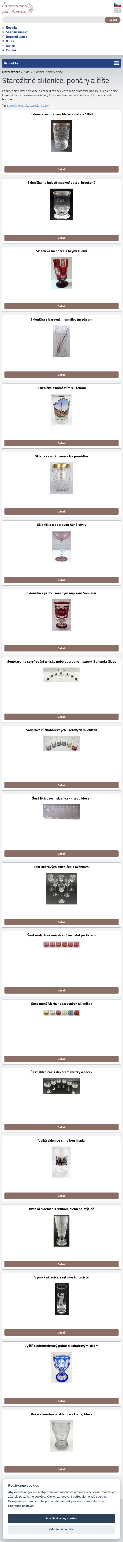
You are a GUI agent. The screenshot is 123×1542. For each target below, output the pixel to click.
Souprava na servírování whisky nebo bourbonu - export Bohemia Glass (61, 661)
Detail (61, 169)
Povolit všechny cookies (61, 1518)
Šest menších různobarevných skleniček (61, 1004)
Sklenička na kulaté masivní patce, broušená (61, 183)
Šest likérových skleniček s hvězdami (61, 867)
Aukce (8, 46)
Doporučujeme (15, 36)
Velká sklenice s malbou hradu (61, 1140)
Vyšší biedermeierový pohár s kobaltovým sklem (61, 1346)
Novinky (10, 27)
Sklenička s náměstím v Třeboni (61, 388)
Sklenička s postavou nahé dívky (61, 525)
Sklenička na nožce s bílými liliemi (61, 251)
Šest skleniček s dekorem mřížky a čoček (61, 1072)
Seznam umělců (15, 32)
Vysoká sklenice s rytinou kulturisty (61, 1277)
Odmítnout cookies (61, 1529)
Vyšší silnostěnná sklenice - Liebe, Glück (61, 1414)
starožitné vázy (39, 105)
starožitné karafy (17, 105)
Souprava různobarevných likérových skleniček (61, 730)
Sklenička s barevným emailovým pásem (61, 319)
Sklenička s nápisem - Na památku (61, 456)
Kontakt (10, 50)
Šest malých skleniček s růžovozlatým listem (61, 935)
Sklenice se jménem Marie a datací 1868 (62, 114)
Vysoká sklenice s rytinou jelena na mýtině (61, 1209)
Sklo (26, 72)
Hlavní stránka (11, 72)
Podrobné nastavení (21, 1506)
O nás (8, 41)
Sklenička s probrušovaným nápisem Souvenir (61, 593)
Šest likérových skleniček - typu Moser (61, 798)
